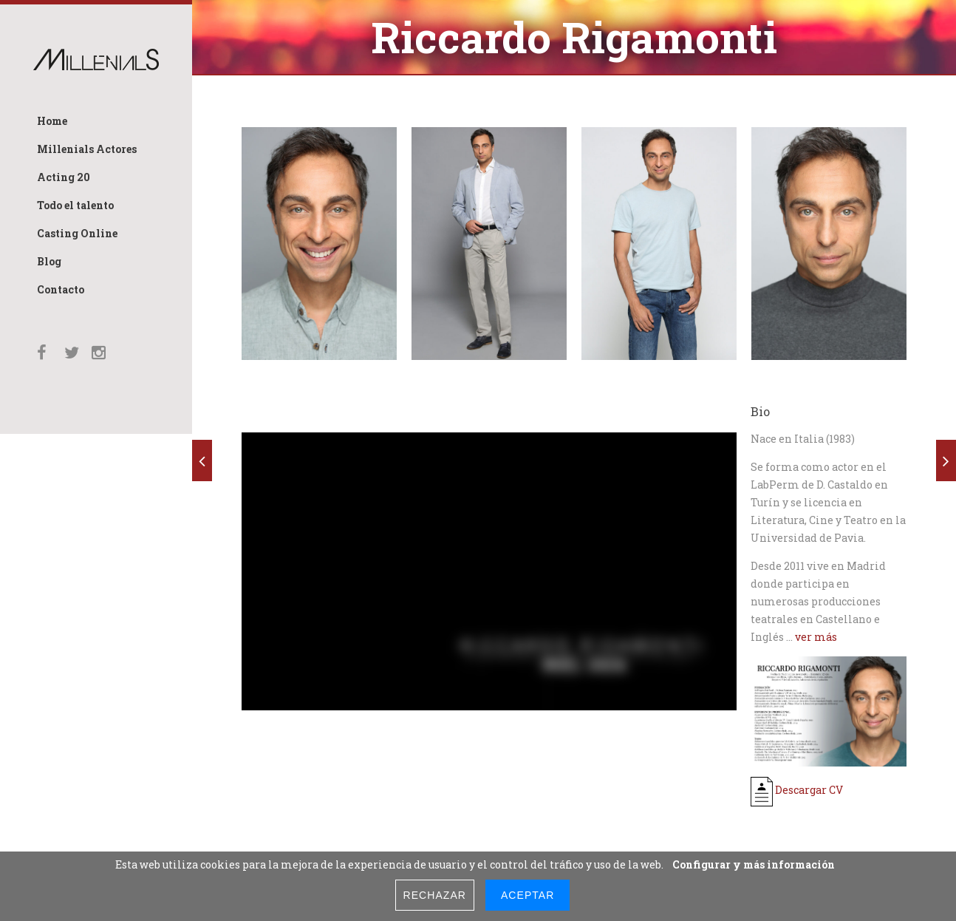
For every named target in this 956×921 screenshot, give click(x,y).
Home (52, 121)
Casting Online (77, 233)
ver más (816, 637)
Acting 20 (63, 177)
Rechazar (434, 895)
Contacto (60, 289)
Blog (49, 261)
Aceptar (527, 895)
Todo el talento (75, 205)
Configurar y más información (753, 864)
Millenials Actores (87, 149)
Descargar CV (797, 790)
